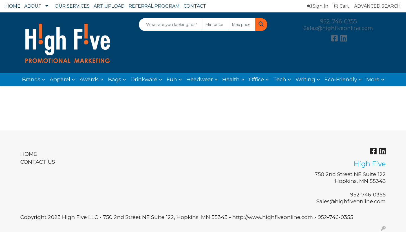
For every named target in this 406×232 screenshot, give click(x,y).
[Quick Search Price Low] (215, 24)
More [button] (372, 79)
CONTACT (195, 6)
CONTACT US (37, 162)
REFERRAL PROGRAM (154, 6)
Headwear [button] (199, 79)
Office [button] (256, 79)
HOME (12, 6)
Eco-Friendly (341, 79)
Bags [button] (114, 79)
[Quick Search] (170, 24)
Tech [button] (279, 79)
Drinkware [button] (144, 79)
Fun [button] (172, 79)
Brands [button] (31, 79)
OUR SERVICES (72, 6)
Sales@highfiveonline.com (338, 28)
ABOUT (32, 6)
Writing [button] (305, 79)
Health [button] (231, 79)
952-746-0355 (338, 21)
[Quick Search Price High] (242, 24)
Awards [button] (89, 79)
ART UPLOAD (109, 6)
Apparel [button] (60, 79)
